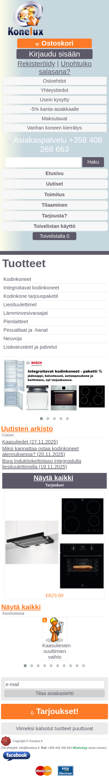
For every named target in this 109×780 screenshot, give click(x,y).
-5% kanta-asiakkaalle (54, 109)
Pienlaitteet (15, 321)
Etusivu (54, 173)
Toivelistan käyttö (54, 226)
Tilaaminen (54, 205)
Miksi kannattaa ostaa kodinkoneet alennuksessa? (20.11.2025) (40, 451)
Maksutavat (54, 118)
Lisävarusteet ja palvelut (30, 347)
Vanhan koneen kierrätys (54, 127)
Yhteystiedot (54, 90)
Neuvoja (12, 338)
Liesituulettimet (20, 304)
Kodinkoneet (17, 279)
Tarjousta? (54, 215)
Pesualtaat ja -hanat (25, 330)
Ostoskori (54, 43)
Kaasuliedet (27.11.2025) (30, 442)
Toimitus (54, 194)
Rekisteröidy (36, 63)
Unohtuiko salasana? (65, 67)
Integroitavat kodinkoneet (31, 287)
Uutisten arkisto (27, 429)
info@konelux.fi (29, 748)
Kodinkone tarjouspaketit (30, 296)
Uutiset (54, 184)
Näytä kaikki (53, 478)
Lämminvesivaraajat (25, 313)
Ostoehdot (54, 81)
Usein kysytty (54, 99)
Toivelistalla (54, 236)
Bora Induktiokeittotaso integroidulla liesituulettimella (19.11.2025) (41, 463)
